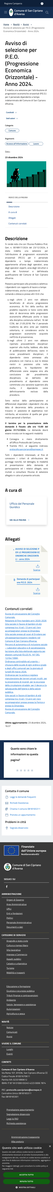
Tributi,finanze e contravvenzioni (22, 995)
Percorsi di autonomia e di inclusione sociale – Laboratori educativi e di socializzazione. (26, 646)
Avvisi (26, 24)
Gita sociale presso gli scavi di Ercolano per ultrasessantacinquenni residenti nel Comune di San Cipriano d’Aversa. (25, 637)
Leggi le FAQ (12, 1118)
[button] (26, 1187)
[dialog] (26, 1167)
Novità (16, 24)
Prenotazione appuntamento (20, 1109)
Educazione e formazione (18, 986)
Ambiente (11, 1000)
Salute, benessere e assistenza (21, 1004)
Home (6, 24)
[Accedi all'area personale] (42, 3)
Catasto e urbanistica (17, 963)
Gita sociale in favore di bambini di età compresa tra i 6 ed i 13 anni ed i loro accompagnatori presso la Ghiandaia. (23, 627)
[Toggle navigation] (5, 12)
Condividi (12, 112)
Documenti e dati (15, 927)
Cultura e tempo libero (17, 945)
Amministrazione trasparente (25, 1137)
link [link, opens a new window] (11, 1169)
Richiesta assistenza (16, 1123)
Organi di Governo (15, 899)
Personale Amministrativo (19, 922)
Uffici (9, 909)
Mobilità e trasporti (16, 972)
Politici (10, 918)
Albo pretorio (17, 1141)
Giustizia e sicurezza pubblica (20, 991)
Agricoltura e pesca (16, 1013)
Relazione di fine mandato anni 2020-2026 (25, 620)
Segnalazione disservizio (18, 1114)
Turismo (10, 968)
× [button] (50, 1146)
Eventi (10, 1054)
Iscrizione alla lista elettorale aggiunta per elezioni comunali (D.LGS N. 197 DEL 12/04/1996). (25, 654)
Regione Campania (13, 3)
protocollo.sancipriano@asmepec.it (26, 449)
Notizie (10, 1027)
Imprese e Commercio (17, 954)
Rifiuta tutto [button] (26, 1181)
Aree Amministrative (17, 904)
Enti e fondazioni (15, 913)
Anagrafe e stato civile (17, 941)
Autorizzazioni (13, 1009)
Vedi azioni (12, 118)
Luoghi (10, 1049)
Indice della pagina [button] (18, 197)
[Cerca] (47, 12)
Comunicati (12, 1032)
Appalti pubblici (14, 959)
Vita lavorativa (13, 950)
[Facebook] (7, 886)
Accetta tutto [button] (26, 1175)
